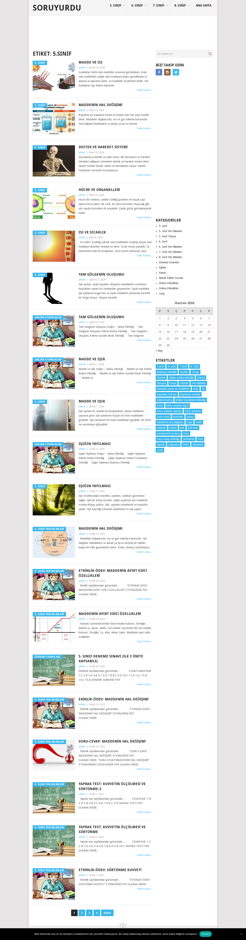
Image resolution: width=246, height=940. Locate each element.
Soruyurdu (57, 8)
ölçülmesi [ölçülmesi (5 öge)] (198, 444)
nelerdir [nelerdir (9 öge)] (161, 427)
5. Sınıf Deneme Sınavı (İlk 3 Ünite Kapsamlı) (111, 658)
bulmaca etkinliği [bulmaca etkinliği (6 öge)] (166, 372)
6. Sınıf (163, 241)
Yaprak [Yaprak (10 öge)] (161, 444)
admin (82, 67)
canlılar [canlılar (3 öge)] (184, 372)
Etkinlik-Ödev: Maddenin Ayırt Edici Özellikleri (113, 573)
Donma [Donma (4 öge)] (161, 377)
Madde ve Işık (92, 359)
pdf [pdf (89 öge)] (182, 427)
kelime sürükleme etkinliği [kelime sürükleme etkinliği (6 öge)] (191, 399)
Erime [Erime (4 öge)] (173, 383)
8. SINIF (180, 5)
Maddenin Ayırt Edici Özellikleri (110, 614)
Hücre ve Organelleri (99, 190)
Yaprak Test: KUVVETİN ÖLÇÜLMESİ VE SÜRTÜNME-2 (112, 786)
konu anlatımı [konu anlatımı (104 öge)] (193, 411)
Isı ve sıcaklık (92, 232)
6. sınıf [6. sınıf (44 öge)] (172, 366)
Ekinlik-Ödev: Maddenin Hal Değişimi (114, 699)
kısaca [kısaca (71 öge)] (190, 416)
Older (107, 912)
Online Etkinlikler (169, 283)
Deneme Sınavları (169, 262)
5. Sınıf (163, 225)
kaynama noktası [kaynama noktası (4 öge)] (167, 394)
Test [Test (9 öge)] (200, 439)
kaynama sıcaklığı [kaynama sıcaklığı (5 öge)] (190, 394)
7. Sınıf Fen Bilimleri (170, 251)
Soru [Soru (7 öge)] (186, 433)
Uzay (162, 293)
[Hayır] (241, 934)
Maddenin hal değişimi (100, 528)
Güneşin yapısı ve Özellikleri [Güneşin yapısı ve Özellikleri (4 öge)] (173, 388)
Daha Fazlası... (144, 90)
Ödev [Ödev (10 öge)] (186, 444)
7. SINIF (158, 5)
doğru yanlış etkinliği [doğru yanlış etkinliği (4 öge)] (181, 377)
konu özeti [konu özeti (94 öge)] (163, 416)
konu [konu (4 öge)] (160, 405)
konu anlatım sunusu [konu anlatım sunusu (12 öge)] (169, 411)
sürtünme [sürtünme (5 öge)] (188, 439)
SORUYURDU (195, 30)
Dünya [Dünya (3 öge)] (201, 377)
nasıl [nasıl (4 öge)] (189, 422)
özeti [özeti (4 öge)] (160, 450)
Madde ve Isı (90, 62)
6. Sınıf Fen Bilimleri (170, 246)
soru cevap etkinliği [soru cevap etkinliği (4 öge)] (168, 439)
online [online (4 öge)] (173, 427)
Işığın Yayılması (95, 444)
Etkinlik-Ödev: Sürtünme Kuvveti (110, 870)
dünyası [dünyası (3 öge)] (161, 383)
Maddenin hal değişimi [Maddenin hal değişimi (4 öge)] (170, 422)
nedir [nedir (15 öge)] (199, 422)
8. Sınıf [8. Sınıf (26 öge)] (194, 366)
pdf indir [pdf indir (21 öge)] (193, 427)
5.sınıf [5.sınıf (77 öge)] (160, 366)
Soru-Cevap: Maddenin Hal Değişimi (112, 741)
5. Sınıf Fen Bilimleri (170, 231)
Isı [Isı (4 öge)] (203, 388)
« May (159, 350)
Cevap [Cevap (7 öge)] (195, 372)
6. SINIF (137, 5)
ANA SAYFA (203, 5)
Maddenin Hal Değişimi (100, 105)
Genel (162, 272)
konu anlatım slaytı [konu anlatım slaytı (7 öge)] (178, 405)
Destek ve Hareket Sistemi (103, 147)
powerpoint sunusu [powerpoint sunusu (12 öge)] (168, 433)
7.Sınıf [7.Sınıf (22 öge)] (183, 366)
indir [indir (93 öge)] (195, 388)
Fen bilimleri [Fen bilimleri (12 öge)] (199, 383)
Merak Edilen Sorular (171, 277)
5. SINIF (115, 5)
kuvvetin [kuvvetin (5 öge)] (178, 416)
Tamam (205, 933)
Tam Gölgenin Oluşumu (101, 274)
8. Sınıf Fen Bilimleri (170, 257)
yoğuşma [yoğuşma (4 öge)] (173, 444)
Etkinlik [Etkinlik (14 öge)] (184, 383)
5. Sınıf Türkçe (167, 236)
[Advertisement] (103, 35)
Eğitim (162, 267)
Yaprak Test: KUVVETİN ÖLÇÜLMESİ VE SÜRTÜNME (112, 829)
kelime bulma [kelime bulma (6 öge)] (164, 399)
